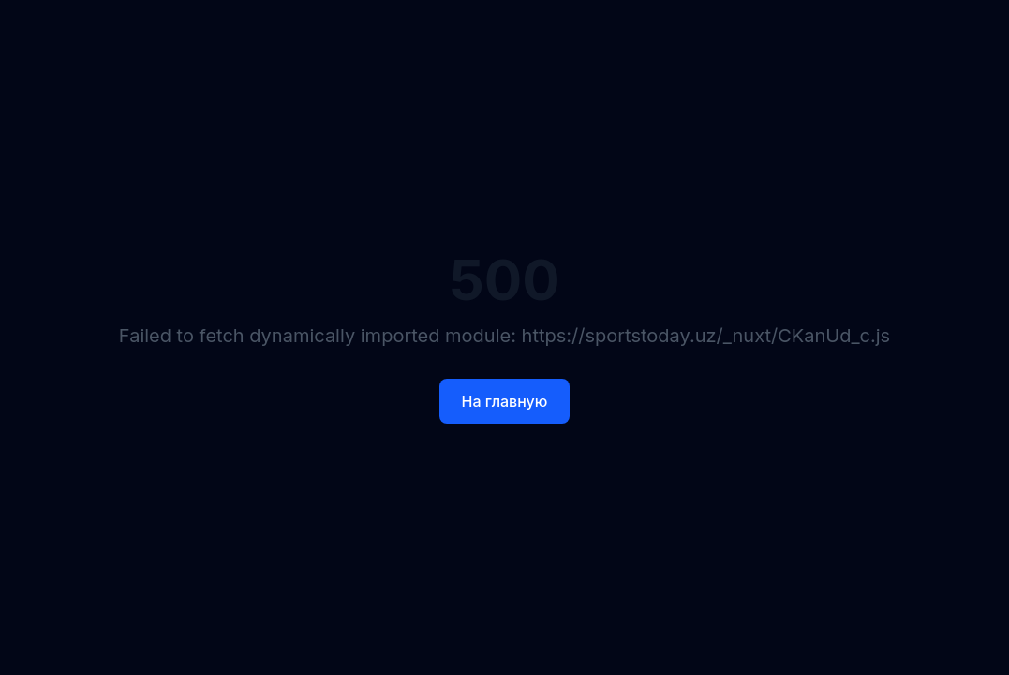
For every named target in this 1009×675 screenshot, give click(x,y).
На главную (505, 401)
